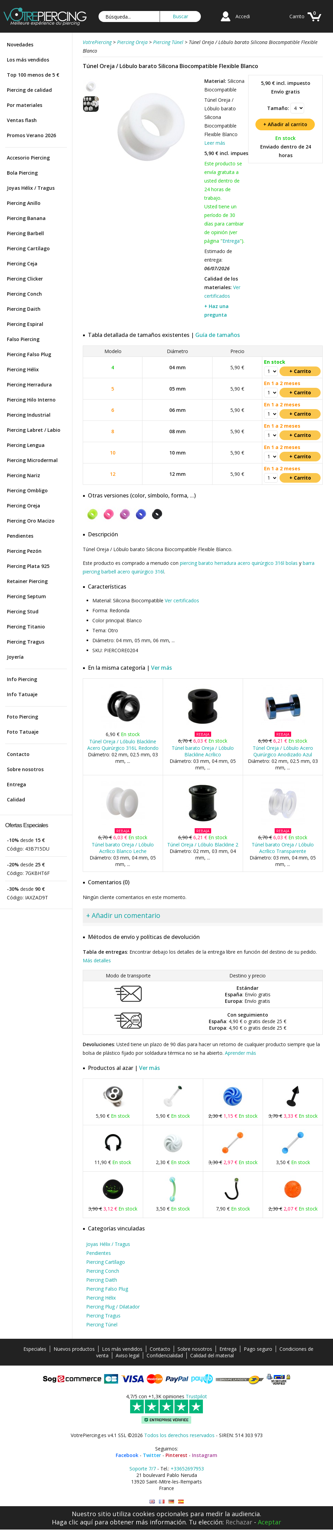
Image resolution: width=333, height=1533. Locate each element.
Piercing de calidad (29, 90)
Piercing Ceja (22, 263)
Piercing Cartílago (28, 248)
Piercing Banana (26, 218)
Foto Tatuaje (22, 732)
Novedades (20, 44)
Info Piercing (22, 679)
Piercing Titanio (26, 626)
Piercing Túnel (101, 1324)
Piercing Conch (24, 294)
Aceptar (269, 1522)
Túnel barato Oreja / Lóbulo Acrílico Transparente (283, 847)
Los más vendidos (28, 59)
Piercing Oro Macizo (31, 520)
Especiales (34, 1349)
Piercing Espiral (25, 324)
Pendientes (20, 536)
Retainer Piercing (27, 581)
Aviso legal (127, 1355)
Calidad (16, 799)
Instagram (204, 1455)
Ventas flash (22, 120)
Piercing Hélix (23, 369)
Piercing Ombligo (27, 490)
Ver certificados (182, 600)
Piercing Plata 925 (28, 566)
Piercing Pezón (24, 551)
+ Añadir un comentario (123, 915)
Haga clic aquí (72, 1522)
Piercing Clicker (25, 278)
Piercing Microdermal (32, 460)
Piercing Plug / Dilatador (113, 1306)
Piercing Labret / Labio (33, 430)
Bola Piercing (22, 172)
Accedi (243, 16)
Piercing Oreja (23, 505)
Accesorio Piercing (28, 157)
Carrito (297, 16)
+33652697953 (187, 1468)
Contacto (18, 754)
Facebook (127, 1455)
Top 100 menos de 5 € (33, 75)
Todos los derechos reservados (179, 1435)
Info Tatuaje (22, 694)
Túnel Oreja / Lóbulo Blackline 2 (202, 844)
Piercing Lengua (26, 445)
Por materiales (24, 105)
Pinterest (176, 1455)
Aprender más (240, 1053)
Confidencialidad (165, 1355)
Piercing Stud (22, 611)
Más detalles (97, 960)
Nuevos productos (74, 1349)
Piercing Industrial (28, 415)
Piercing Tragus (25, 641)
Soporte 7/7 (142, 1468)
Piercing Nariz (23, 475)
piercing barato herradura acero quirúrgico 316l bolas (239, 563)
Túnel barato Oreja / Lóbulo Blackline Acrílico (203, 751)
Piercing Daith (24, 309)
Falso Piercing (23, 339)
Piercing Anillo (24, 203)
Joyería (15, 657)
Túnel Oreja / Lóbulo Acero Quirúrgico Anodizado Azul (283, 751)
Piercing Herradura (29, 384)
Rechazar (239, 1522)
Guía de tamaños (217, 335)
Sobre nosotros (25, 769)
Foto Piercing (22, 716)
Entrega (16, 784)
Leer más (214, 143)
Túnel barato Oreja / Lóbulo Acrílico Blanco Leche (123, 847)
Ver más (161, 667)
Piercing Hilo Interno (31, 399)
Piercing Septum (26, 596)
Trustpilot (196, 1396)
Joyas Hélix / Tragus (31, 188)
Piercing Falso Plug (29, 354)
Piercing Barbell (25, 233)
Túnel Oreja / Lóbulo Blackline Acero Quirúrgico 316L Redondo (123, 744)
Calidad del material (212, 1355)
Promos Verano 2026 (31, 135)
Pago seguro (258, 1349)
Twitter (152, 1455)
